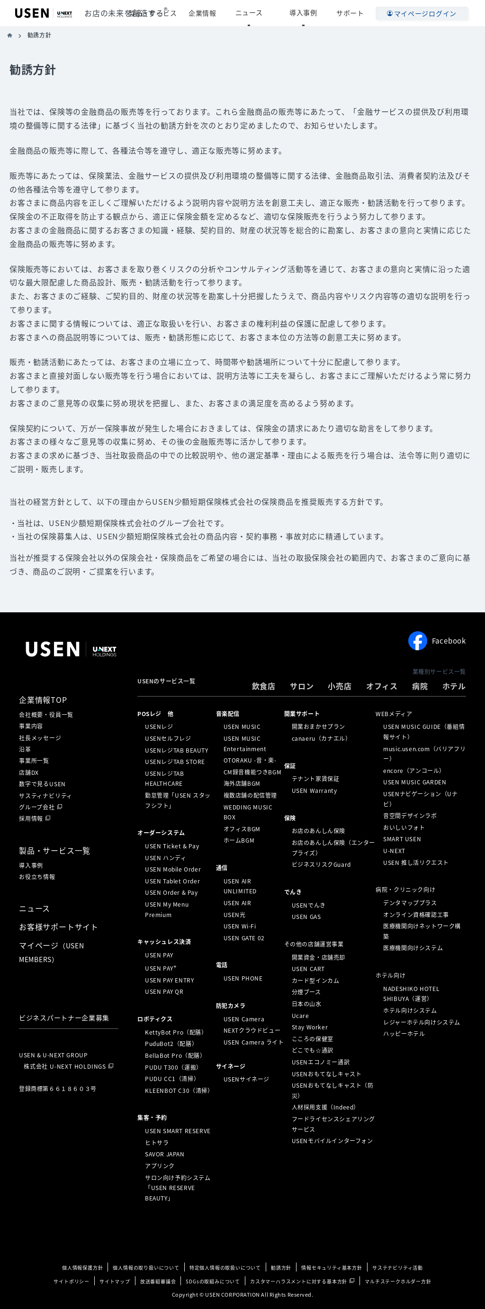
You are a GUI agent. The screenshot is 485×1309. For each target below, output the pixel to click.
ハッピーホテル (404, 1033)
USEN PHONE (243, 978)
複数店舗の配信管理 (250, 795)
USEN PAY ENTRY (169, 980)
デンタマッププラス (410, 903)
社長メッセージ (40, 738)
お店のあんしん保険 (318, 831)
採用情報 (31, 818)
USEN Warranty (314, 790)
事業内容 (31, 726)
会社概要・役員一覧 (46, 714)
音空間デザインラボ (410, 815)
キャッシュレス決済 (164, 941)
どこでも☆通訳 (312, 1050)
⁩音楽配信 (228, 713)
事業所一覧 (34, 760)
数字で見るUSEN (42, 784)
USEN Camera (244, 1018)
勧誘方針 (281, 1267)
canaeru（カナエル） (321, 738)
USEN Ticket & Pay (172, 846)
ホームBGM (239, 840)
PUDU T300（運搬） (173, 1067)
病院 (420, 685)
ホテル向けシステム (410, 1010)
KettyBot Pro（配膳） (176, 1032)
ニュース (271, 13)
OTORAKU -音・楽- (250, 760)
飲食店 (264, 685)
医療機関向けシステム (413, 948)
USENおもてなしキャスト (327, 1073)
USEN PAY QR (164, 991)
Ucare (300, 1015)
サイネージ (231, 1066)
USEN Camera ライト (254, 1042)
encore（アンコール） (414, 770)
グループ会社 (37, 807)
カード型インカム (316, 980)
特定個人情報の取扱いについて (225, 1267)
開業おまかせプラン (318, 726)
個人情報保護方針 (82, 1267)
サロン (302, 685)
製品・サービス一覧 (54, 850)
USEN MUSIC (242, 726)
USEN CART (308, 968)
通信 (222, 868)
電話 (222, 965)
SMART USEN (402, 839)
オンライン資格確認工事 (416, 914)
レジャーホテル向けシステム (421, 1022)
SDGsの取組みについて (213, 1281)
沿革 (25, 749)
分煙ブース (306, 992)
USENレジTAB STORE (175, 761)
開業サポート (302, 713)
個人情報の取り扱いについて (146, 1267)
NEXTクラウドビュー (252, 1030)
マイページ (51, 951)
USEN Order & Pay (171, 892)
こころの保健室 (312, 1039)
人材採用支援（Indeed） (325, 1107)
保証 (290, 765)
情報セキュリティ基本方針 (331, 1267)
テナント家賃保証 (316, 778)
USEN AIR (237, 903)
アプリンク (160, 1166)
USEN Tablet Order (172, 881)
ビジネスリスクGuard (321, 864)
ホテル (454, 685)
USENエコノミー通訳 (321, 1062)
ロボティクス (155, 1019)
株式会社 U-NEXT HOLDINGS (65, 1066)
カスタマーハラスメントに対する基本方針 (298, 1281)
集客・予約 (152, 1117)
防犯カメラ (231, 1005)
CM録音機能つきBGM (253, 772)
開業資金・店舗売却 (318, 957)
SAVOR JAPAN (165, 1154)
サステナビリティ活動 (397, 1267)
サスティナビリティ (45, 795)
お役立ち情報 (37, 876)
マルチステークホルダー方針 (398, 1281)
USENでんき (309, 904)
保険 (290, 817)
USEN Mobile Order (173, 869)
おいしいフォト (404, 827)
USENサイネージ (246, 1079)
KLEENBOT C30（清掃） (179, 1090)
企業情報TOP (43, 699)
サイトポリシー (72, 1281)
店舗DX (29, 772)
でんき (293, 892)
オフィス (382, 685)
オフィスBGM (242, 829)
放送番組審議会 (158, 1281)
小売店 (339, 685)
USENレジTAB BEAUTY (176, 749)
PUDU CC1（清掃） (172, 1078)
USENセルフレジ (168, 738)
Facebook (437, 640)
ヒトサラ (157, 1142)
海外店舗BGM (242, 783)
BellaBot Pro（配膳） (175, 1055)
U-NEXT (394, 850)
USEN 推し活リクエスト (416, 862)
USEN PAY (159, 955)
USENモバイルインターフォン (332, 1140)
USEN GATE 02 (244, 938)
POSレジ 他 (155, 713)
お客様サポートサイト (59, 926)
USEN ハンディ (165, 857)
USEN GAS (306, 916)
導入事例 (311, 13)
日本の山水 (307, 1004)
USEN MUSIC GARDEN (414, 782)
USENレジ (159, 726)
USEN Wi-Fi (240, 926)
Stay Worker (310, 1027)
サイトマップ (114, 1281)
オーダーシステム (161, 832)
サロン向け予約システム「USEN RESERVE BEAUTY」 (178, 1187)
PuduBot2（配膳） (171, 1043)
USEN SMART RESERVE (178, 1131)
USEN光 (235, 914)
